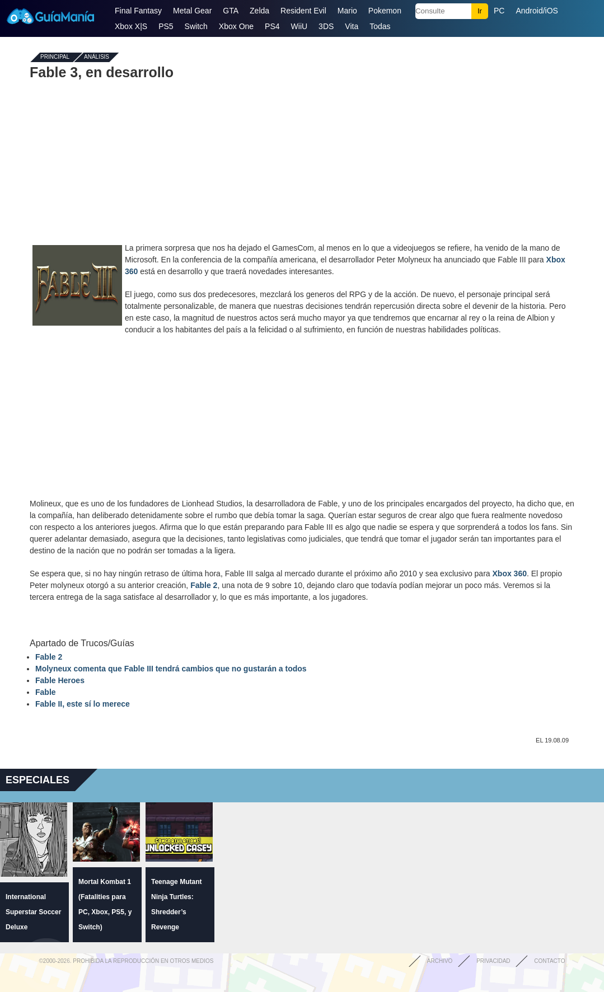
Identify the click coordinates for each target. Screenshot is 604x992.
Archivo (440, 961)
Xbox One (236, 26)
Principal (54, 57)
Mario (347, 10)
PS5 (165, 26)
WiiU (299, 26)
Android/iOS (537, 10)
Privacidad (493, 961)
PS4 (272, 26)
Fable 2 (203, 585)
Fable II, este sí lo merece (82, 703)
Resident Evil (303, 10)
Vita (351, 26)
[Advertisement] (302, 161)
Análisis (96, 57)
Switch (196, 26)
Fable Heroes (60, 680)
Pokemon (384, 10)
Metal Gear (192, 10)
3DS (326, 26)
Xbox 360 (510, 573)
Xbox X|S (131, 26)
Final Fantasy (138, 10)
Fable (45, 692)
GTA (230, 10)
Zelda (259, 10)
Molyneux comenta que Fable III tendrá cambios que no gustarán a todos (171, 668)
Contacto (549, 961)
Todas (379, 26)
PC (499, 10)
